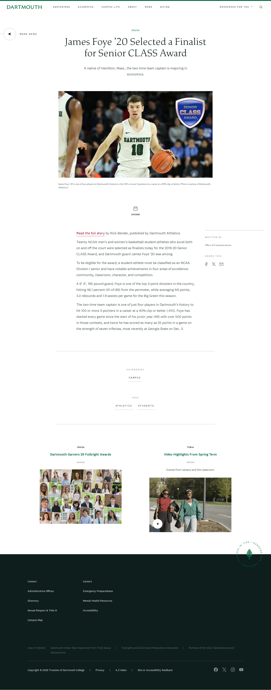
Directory (33, 600)
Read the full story (90, 233)
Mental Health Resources (97, 600)
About (132, 7)
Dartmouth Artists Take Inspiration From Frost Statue (81, 647)
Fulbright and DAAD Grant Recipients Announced (150, 647)
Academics (86, 7)
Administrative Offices (41, 591)
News (148, 7)
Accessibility (90, 610)
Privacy (100, 670)
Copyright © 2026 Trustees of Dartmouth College (56, 670)
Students (146, 405)
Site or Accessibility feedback (155, 670)
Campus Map (35, 620)
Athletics (124, 405)
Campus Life (111, 7)
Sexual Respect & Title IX (42, 610)
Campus (135, 377)
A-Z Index (121, 670)
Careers (87, 581)
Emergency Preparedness (98, 591)
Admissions (61, 7)
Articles (135, 30)
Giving (165, 7)
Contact (32, 581)
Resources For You (236, 7)
